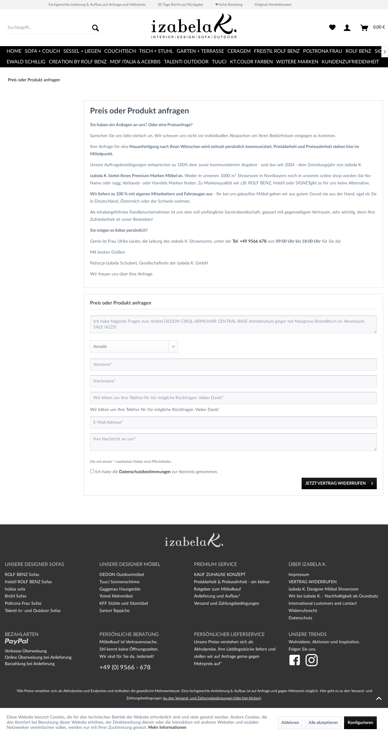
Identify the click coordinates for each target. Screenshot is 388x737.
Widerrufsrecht (303, 611)
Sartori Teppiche (114, 611)
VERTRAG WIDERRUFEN (313, 582)
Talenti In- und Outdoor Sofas (33, 611)
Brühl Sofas (15, 596)
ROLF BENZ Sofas (22, 575)
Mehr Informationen (167, 727)
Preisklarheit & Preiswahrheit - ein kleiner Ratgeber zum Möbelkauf (232, 585)
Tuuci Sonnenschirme (119, 582)
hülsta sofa (15, 589)
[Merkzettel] (332, 28)
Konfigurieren (360, 723)
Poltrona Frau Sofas (23, 603)
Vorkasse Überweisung (26, 651)
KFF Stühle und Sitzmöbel (123, 603)
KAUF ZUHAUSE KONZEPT (220, 575)
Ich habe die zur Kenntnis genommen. (156, 472)
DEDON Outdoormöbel (121, 575)
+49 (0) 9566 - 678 (125, 668)
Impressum (299, 575)
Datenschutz (300, 618)
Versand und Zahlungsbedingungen (226, 603)
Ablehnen (290, 723)
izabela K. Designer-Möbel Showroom (324, 589)
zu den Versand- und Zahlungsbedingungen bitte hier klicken (212, 698)
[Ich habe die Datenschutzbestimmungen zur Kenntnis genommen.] (92, 471)
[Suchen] (95, 28)
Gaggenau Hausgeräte (119, 589)
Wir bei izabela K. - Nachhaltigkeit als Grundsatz (333, 596)
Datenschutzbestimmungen (145, 472)
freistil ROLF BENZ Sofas (28, 582)
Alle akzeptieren (323, 723)
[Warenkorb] (373, 28)
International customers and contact (323, 603)
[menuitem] (53, 28)
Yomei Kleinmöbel (115, 596)
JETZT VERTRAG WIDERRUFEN (339, 482)
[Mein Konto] (348, 28)
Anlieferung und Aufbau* (217, 596)
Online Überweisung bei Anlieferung (38, 657)
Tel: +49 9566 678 (249, 241)
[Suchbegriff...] (53, 28)
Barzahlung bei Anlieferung (30, 664)
